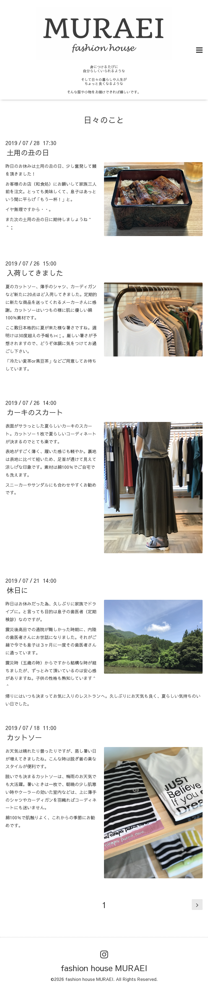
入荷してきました (35, 273)
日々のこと (104, 119)
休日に (17, 590)
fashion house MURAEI (104, 967)
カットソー (24, 737)
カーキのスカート (35, 412)
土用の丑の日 (28, 152)
